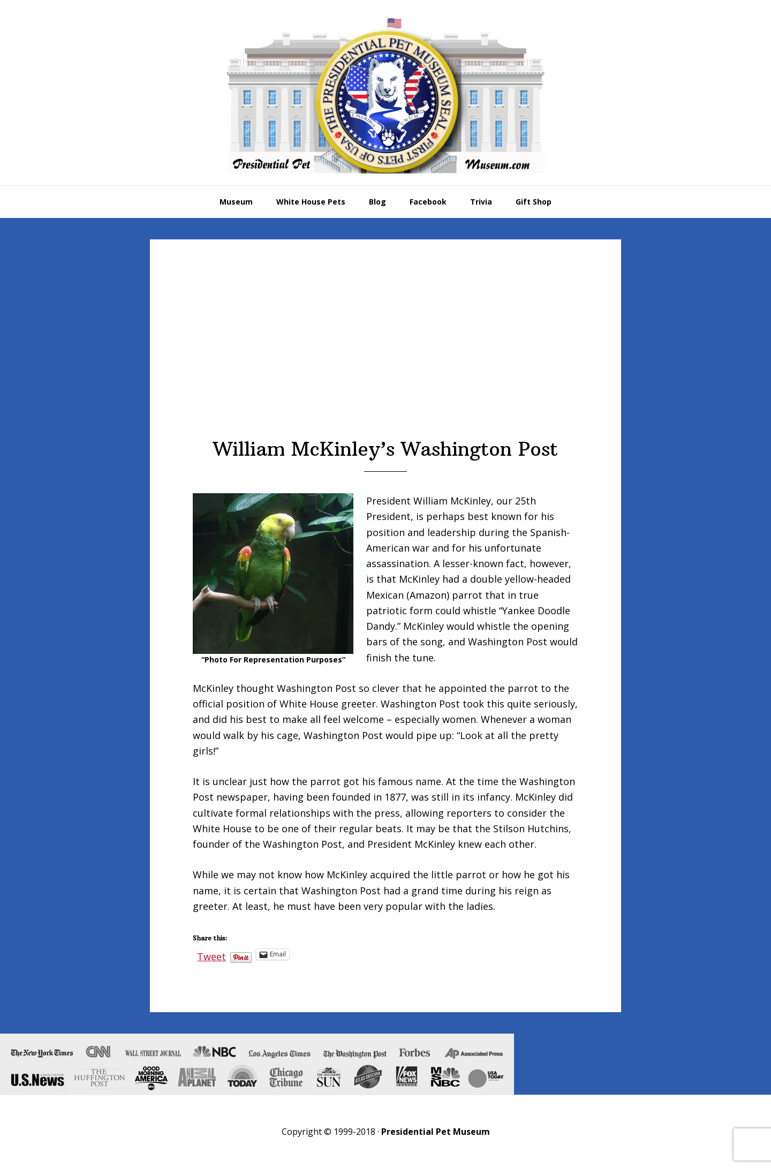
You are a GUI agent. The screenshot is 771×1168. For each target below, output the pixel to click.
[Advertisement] (385, 357)
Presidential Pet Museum (385, 94)
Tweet (211, 954)
